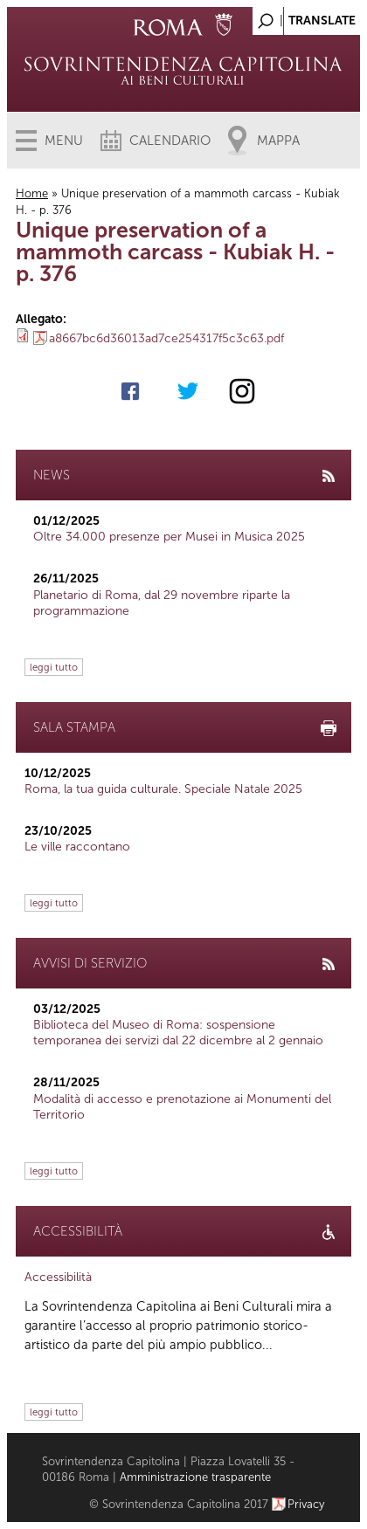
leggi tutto (54, 667)
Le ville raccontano (77, 846)
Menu (64, 140)
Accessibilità (58, 1277)
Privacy (306, 1504)
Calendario (170, 140)
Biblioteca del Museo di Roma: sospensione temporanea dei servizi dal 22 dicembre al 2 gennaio (178, 1032)
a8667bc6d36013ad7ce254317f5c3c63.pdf (166, 338)
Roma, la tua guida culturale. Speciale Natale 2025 (163, 789)
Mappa (278, 140)
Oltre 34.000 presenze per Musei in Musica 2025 (169, 536)
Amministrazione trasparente (195, 1477)
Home (32, 193)
